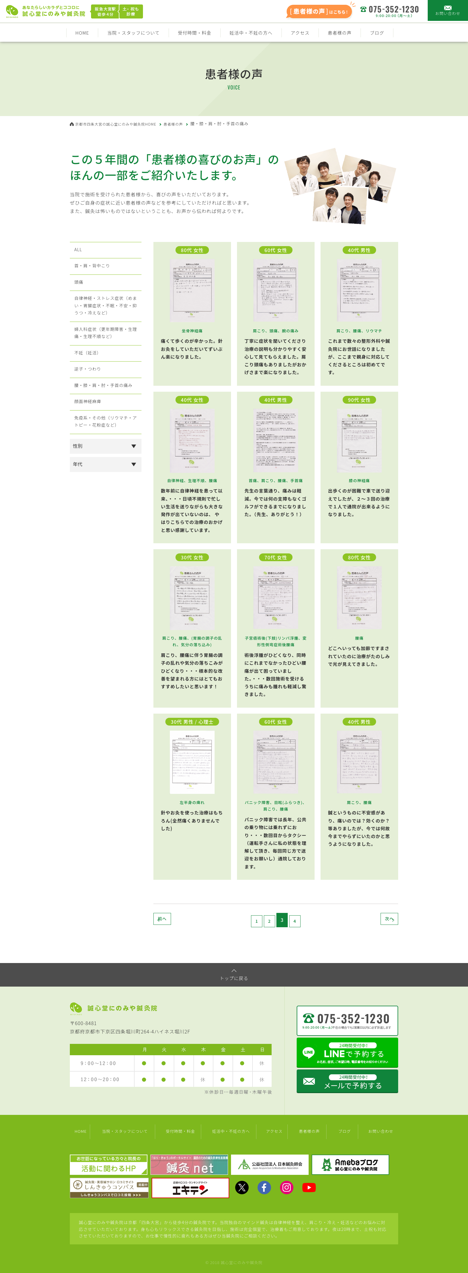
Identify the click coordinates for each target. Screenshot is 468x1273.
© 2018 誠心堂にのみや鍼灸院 (233, 1260)
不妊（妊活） (88, 375)
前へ (174, 919)
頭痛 (78, 290)
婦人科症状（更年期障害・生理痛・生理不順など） (105, 351)
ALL (77, 251)
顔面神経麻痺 (88, 434)
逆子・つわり (88, 394)
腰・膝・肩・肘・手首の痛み (105, 414)
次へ (377, 919)
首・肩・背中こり (93, 271)
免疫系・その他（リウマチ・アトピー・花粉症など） (105, 458)
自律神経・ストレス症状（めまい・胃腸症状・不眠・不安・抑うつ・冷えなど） (105, 319)
